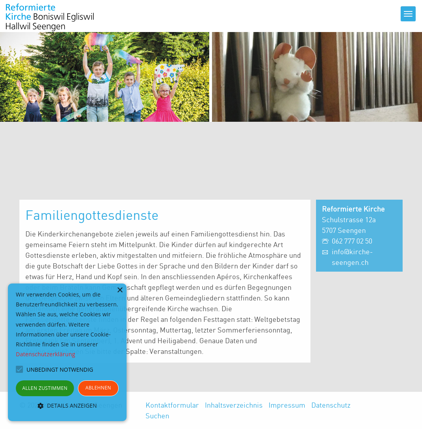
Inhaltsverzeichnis (234, 405)
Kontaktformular (172, 405)
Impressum (287, 405)
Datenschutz (330, 405)
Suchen (157, 415)
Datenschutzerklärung (45, 354)
